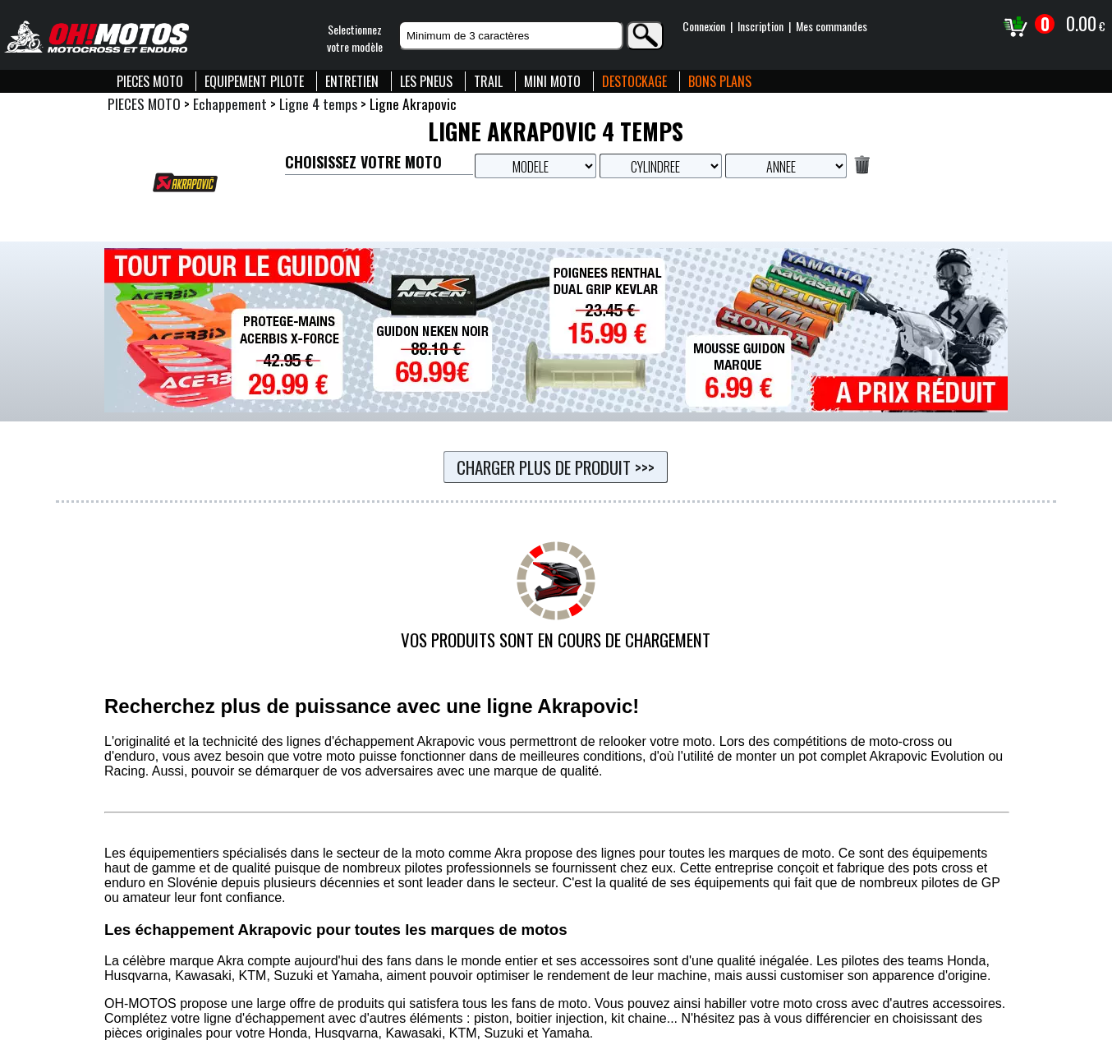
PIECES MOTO (150, 81)
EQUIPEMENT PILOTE (254, 81)
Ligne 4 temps (318, 103)
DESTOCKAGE (634, 81)
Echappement (230, 103)
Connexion (703, 26)
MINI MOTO (552, 81)
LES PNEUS (426, 81)
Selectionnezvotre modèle (355, 38)
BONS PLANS (719, 81)
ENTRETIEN (352, 81)
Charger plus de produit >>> (556, 467)
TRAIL (488, 81)
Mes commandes (831, 26)
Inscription (760, 26)
